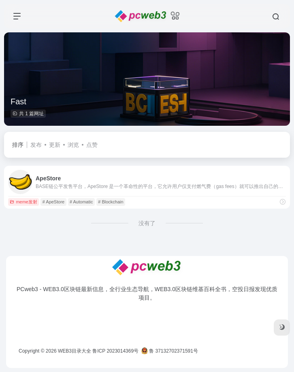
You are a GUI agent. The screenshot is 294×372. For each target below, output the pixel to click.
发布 (36, 145)
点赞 (92, 145)
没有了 (147, 223)
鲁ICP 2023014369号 (115, 351)
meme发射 (23, 201)
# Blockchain (110, 201)
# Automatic (81, 201)
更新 (54, 145)
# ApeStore (53, 201)
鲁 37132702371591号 (169, 351)
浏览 (73, 145)
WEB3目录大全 (74, 351)
